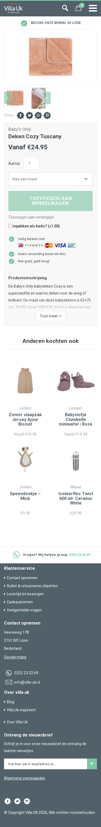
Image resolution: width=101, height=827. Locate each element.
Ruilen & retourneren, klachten (31, 586)
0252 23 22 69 (79, 555)
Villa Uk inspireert (20, 710)
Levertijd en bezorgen (24, 594)
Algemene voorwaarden (24, 778)
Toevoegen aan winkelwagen (50, 200)
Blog (9, 702)
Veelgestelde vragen (23, 610)
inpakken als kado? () (34, 226)
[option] (50, 57)
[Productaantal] (31, 163)
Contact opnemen (20, 578)
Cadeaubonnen (18, 602)
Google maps (15, 657)
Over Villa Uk (16, 722)
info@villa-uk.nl (22, 682)
